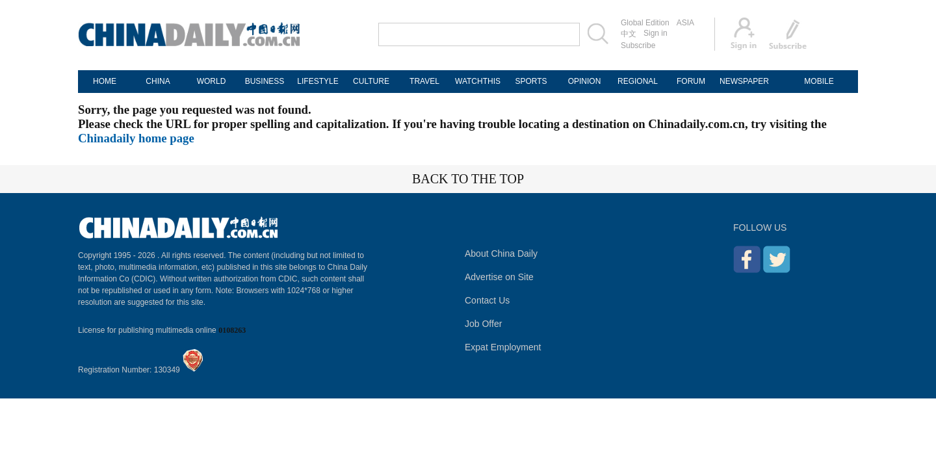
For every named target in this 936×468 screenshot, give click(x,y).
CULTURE (371, 81)
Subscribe (638, 45)
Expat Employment (503, 347)
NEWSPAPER (744, 81)
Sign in (656, 33)
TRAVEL (424, 81)
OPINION (584, 81)
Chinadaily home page (136, 138)
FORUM (691, 81)
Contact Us (487, 300)
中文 (628, 33)
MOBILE (818, 81)
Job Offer (483, 323)
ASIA (685, 22)
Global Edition (645, 22)
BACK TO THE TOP (468, 179)
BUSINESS (265, 81)
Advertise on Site (499, 277)
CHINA (158, 81)
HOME (104, 81)
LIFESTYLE (317, 81)
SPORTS (531, 81)
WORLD (211, 81)
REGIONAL (638, 81)
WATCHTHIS (477, 81)
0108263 (232, 330)
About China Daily (501, 253)
